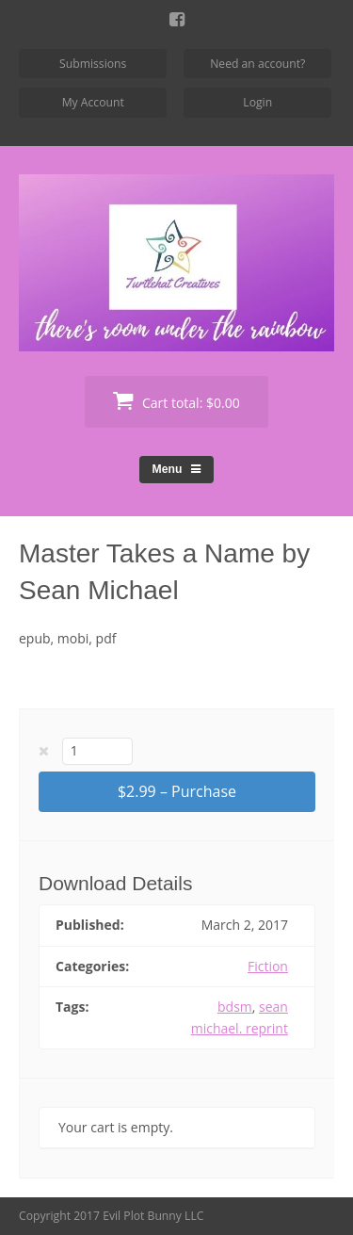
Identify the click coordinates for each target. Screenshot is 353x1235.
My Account (93, 102)
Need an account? (257, 64)
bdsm (234, 1007)
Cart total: (176, 401)
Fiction (268, 966)
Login (257, 102)
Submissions (92, 64)
